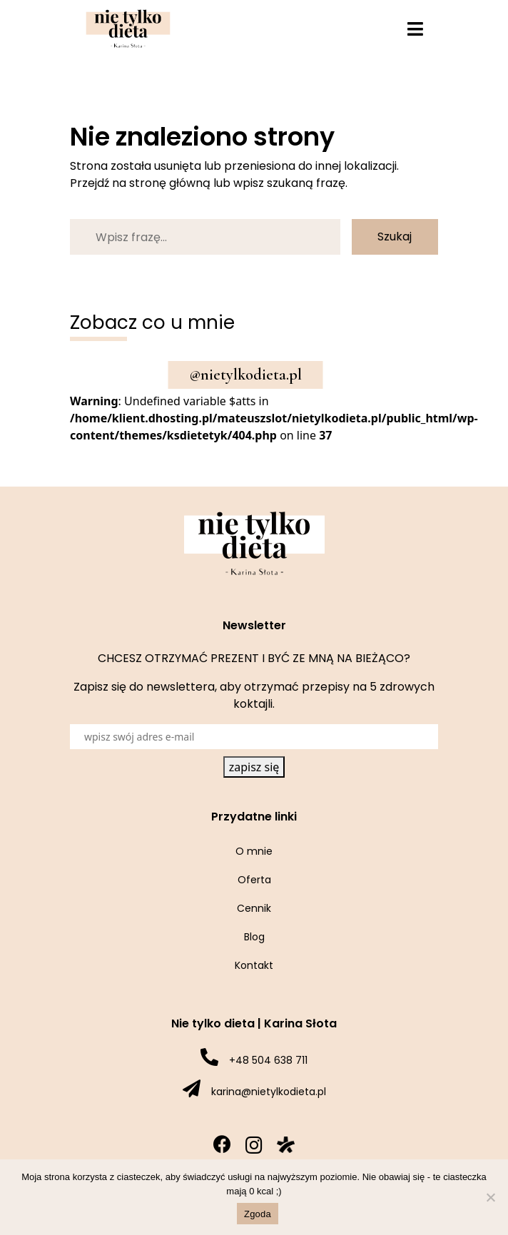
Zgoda (257, 1214)
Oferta (254, 880)
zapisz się (254, 767)
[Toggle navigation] (415, 28)
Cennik (254, 908)
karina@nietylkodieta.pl (268, 1091)
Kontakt (254, 965)
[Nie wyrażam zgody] (490, 1197)
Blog (254, 937)
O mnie (254, 851)
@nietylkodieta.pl (246, 374)
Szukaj (394, 236)
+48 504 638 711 (268, 1060)
